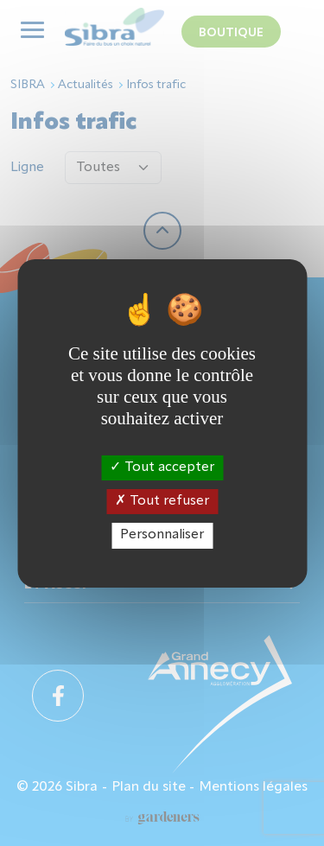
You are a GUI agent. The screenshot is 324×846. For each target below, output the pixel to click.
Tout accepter (162, 467)
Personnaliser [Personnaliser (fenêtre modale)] (162, 535)
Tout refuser (162, 501)
